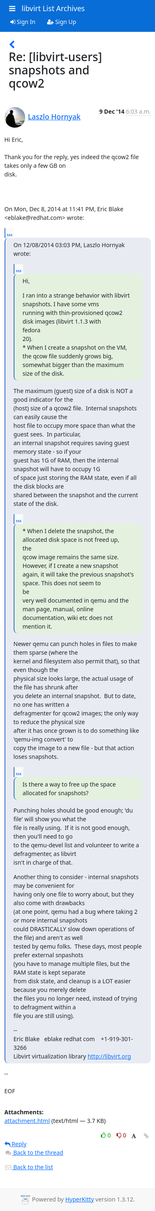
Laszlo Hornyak (54, 117)
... (10, 232)
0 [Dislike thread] (121, 1135)
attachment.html (27, 1121)
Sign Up (61, 22)
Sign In (23, 22)
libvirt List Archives (53, 8)
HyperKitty (79, 1199)
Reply (16, 1144)
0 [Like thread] (106, 1135)
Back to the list (29, 1167)
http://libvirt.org (109, 1056)
